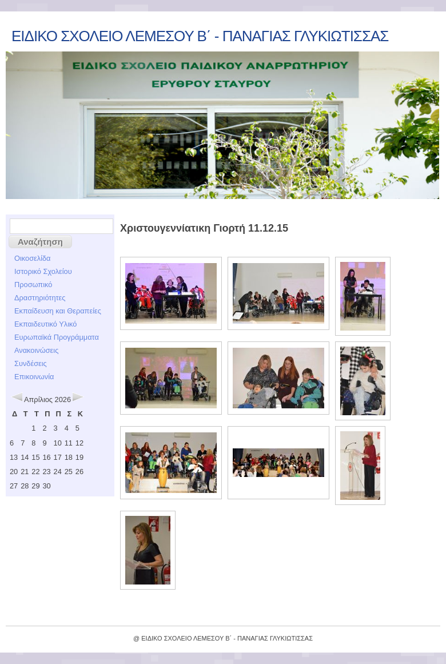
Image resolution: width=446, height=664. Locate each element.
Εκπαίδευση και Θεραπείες (57, 311)
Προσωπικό (33, 284)
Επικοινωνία (34, 376)
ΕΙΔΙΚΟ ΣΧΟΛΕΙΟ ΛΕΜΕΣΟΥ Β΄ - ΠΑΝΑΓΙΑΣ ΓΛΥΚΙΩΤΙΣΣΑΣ (199, 36)
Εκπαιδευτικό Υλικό (45, 324)
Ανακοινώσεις (36, 350)
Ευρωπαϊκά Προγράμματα (56, 337)
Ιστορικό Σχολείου (43, 271)
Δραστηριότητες (39, 297)
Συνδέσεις (30, 363)
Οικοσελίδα (32, 258)
